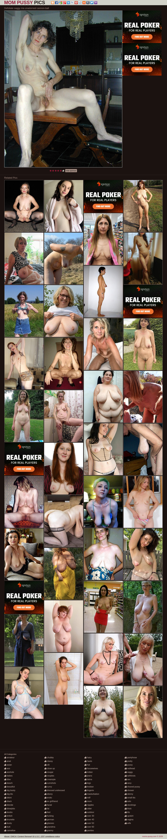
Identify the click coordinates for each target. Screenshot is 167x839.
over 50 (89, 823)
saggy (129, 772)
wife (128, 823)
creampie (50, 779)
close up (49, 768)
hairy (88, 757)
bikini (8, 798)
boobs (8, 812)
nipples (89, 805)
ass (7, 768)
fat (46, 808)
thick (128, 808)
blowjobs (9, 808)
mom (88, 801)
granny (48, 830)
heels (88, 761)
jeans (88, 776)
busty (8, 823)
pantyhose (131, 757)
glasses (49, 823)
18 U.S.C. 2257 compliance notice (46, 836)
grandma (49, 827)
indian (88, 772)
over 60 (89, 827)
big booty (9, 790)
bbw (7, 779)
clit (47, 765)
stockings (130, 805)
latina (88, 779)
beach (8, 783)
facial (48, 805)
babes (8, 776)
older (88, 808)
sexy (128, 783)
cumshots (50, 783)
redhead (130, 768)
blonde (8, 805)
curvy (48, 787)
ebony (48, 794)
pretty (128, 761)
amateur (9, 757)
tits (127, 812)
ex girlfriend (51, 801)
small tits (130, 798)
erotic (48, 798)
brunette (9, 819)
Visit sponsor (71, 171)
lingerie (89, 790)
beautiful (9, 787)
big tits (8, 794)
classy (48, 761)
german (49, 819)
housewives (91, 768)
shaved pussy (132, 787)
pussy (129, 765)
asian (8, 765)
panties (89, 830)
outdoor (89, 812)
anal (7, 761)
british (8, 816)
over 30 (89, 816)
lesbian (89, 787)
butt (7, 827)
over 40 (89, 819)
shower (129, 790)
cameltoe (9, 830)
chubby (49, 757)
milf (87, 798)
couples (49, 776)
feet (47, 812)
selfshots (130, 776)
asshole (9, 772)
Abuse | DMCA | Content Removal (18, 836)
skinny (129, 794)
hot (87, 765)
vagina (129, 819)
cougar (48, 772)
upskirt (129, 816)
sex (127, 779)
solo (128, 801)
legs (87, 783)
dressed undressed (54, 790)
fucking (49, 816)
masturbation (91, 794)
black (8, 801)
